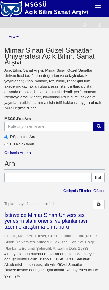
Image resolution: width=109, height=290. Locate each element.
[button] (84, 24)
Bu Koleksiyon (19, 144)
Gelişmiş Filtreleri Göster (84, 190)
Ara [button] (14, 36)
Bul (98, 177)
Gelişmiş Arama (17, 153)
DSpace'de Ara (19, 137)
